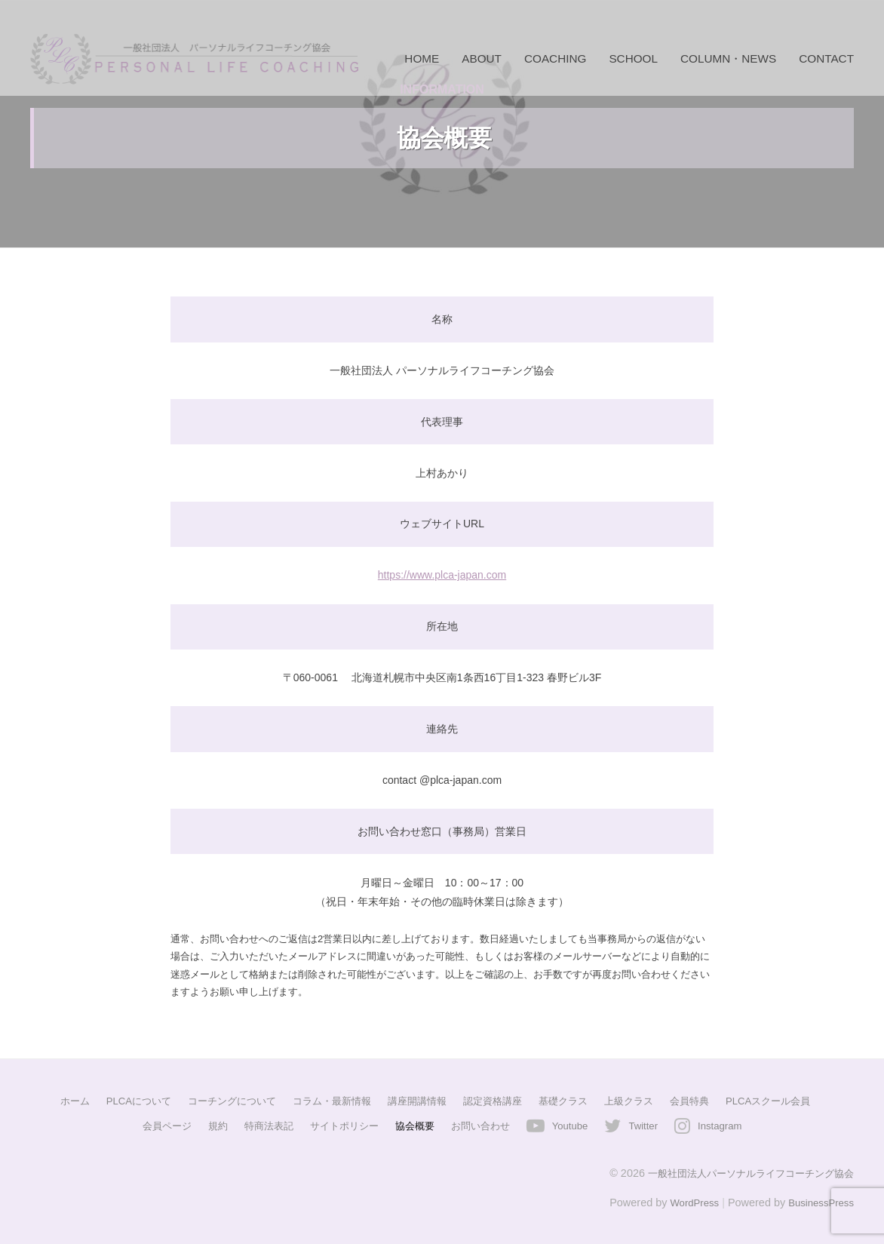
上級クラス (640, 1101)
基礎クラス (571, 1101)
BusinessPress (818, 1201)
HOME (421, 58)
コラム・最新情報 (326, 1101)
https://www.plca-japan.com (442, 575)
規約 (205, 1125)
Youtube (577, 1125)
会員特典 (704, 1101)
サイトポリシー (339, 1125)
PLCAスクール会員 (788, 1101)
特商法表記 (259, 1125)
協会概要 (414, 1125)
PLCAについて (119, 1101)
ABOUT (482, 58)
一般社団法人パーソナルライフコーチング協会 (743, 1172)
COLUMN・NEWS (728, 58)
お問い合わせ (483, 1125)
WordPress (685, 1201)
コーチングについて (219, 1101)
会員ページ (152, 1125)
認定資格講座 (496, 1101)
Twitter (653, 1125)
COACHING (555, 58)
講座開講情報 (416, 1101)
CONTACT (826, 58)
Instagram (734, 1125)
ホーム (52, 1101)
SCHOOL (633, 58)
